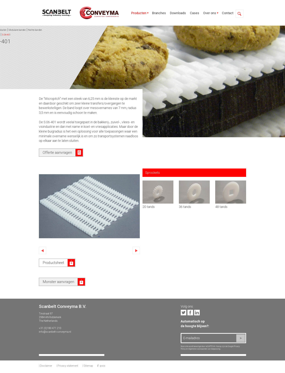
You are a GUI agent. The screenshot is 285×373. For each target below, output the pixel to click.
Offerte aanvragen (57, 152)
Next (136, 250)
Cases (194, 13)
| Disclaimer (45, 365)
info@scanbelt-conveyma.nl (55, 331)
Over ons (209, 13)
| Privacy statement (67, 365)
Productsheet (53, 262)
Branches (159, 13)
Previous (42, 250)
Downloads (178, 13)
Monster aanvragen (58, 282)
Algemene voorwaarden (197, 349)
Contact (227, 13)
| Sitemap (88, 365)
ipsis (102, 365)
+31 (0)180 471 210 (50, 328)
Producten (138, 13)
